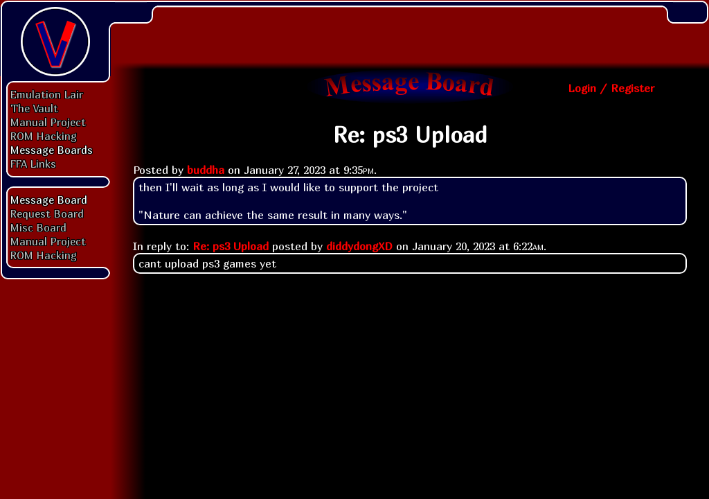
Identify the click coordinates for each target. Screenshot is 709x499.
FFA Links (33, 163)
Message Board (48, 199)
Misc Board (38, 227)
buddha (205, 170)
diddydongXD (359, 246)
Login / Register (611, 88)
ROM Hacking (43, 136)
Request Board (47, 213)
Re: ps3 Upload (230, 246)
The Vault (34, 108)
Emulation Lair (46, 94)
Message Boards (51, 149)
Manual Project (48, 122)
